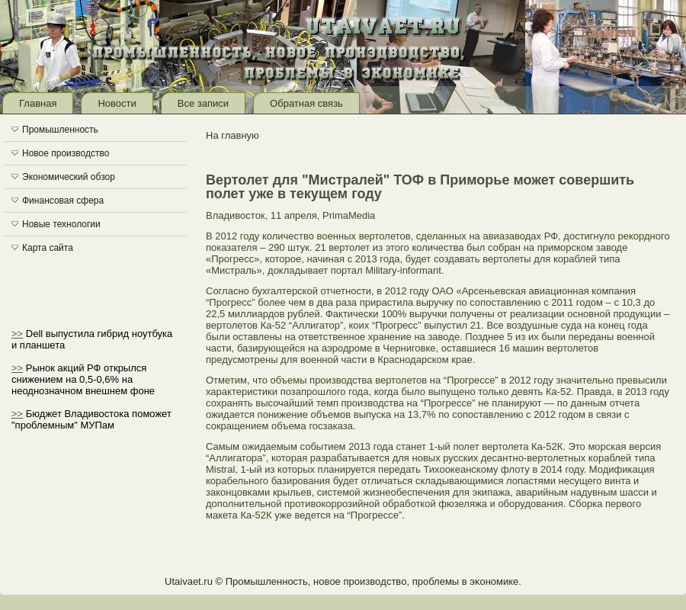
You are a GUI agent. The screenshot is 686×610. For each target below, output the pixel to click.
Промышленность (60, 129)
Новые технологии (61, 224)
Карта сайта (47, 247)
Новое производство (65, 153)
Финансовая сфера (63, 200)
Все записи (203, 103)
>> (17, 333)
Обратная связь (306, 103)
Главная (37, 103)
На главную (232, 135)
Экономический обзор (68, 177)
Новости (117, 103)
